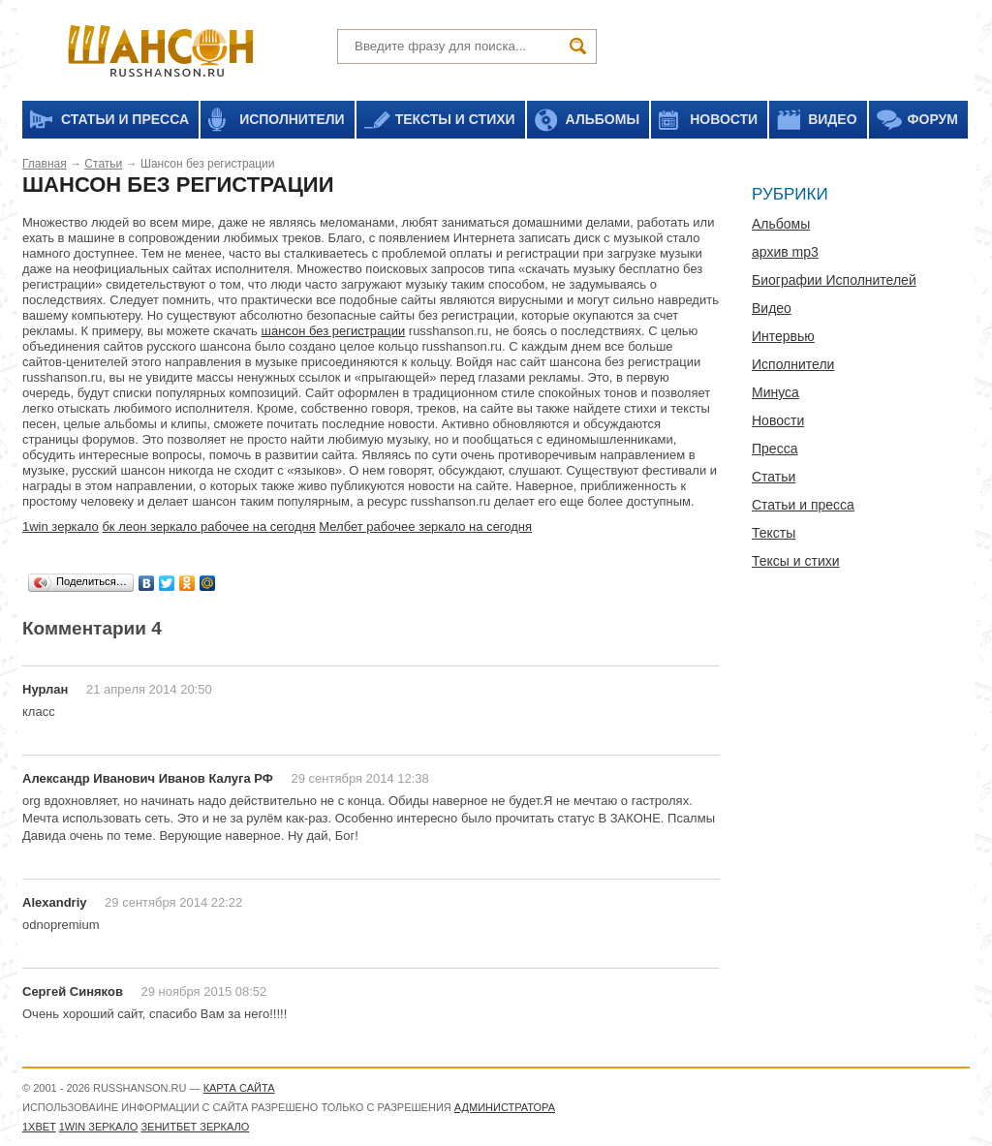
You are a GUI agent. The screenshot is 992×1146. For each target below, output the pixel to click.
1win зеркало (60, 526)
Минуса (775, 392)
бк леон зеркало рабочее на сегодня (208, 526)
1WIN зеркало (99, 1126)
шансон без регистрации (334, 331)
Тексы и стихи (796, 561)
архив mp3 (785, 252)
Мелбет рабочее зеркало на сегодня (425, 526)
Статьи (103, 163)
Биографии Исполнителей (834, 280)
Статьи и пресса (803, 504)
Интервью (783, 336)
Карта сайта (239, 1088)
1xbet (39, 1126)
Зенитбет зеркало (194, 1126)
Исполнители (793, 364)
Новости (778, 420)
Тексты (773, 533)
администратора (504, 1107)
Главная (44, 163)
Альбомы (781, 224)
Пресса (774, 448)
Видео (771, 308)
